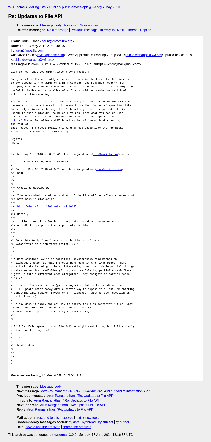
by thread (89, 422)
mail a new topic (87, 417)
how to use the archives (43, 427)
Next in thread (127, 30)
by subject (105, 422)
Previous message (84, 30)
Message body (51, 25)
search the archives (77, 427)
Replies (145, 30)
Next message (57, 30)
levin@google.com (50, 55)
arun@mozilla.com (30, 50)
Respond (70, 25)
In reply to (107, 30)
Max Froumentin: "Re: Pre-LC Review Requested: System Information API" (95, 391)
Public (53, 7)
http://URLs (19, 120)
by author (122, 422)
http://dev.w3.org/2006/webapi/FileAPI (47, 207)
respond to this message (55, 417)
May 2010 (113, 7)
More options (89, 25)
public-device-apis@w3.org (82, 7)
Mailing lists (37, 7)
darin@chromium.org (57, 41)
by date (74, 422)
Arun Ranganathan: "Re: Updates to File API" (80, 395)
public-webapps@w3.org (143, 55)
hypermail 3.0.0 (65, 434)
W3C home (16, 7)
